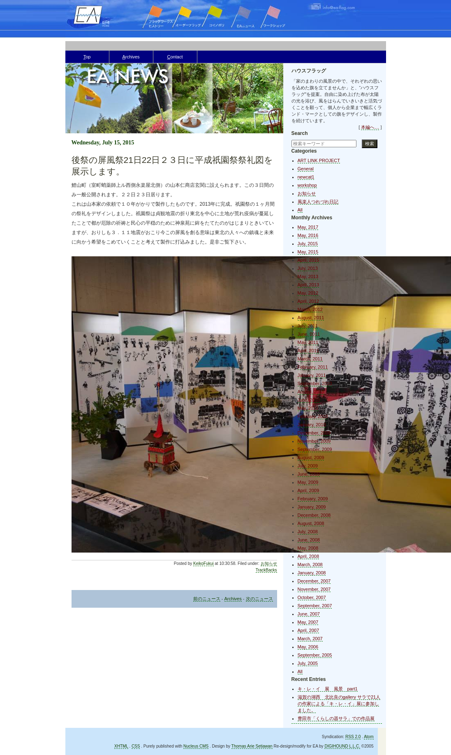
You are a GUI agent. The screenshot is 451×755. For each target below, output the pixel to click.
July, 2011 (308, 325)
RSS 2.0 (353, 736)
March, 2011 (310, 358)
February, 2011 (313, 367)
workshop (307, 185)
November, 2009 (314, 441)
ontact (175, 56)
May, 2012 (308, 292)
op (87, 56)
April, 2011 (308, 350)
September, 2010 (315, 383)
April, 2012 (308, 301)
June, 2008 (309, 539)
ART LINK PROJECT (319, 160)
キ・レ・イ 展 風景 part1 (328, 688)
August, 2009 (311, 457)
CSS (136, 746)
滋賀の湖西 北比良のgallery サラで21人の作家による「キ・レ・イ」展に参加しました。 (339, 704)
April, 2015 (308, 260)
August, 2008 (311, 523)
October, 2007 (312, 597)
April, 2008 (308, 556)
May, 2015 (308, 251)
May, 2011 (308, 342)
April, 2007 (308, 630)
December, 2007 (314, 580)
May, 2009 (308, 482)
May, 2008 (308, 548)
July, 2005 (308, 663)
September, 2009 (315, 449)
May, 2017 (308, 227)
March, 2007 (310, 638)
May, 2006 (308, 646)
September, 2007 (315, 605)
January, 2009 (312, 506)
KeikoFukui (203, 563)
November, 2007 (314, 589)
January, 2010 (312, 424)
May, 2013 (308, 276)
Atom (368, 736)
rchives (130, 56)
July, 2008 (308, 531)
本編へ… (370, 127)
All (300, 209)
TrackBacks (266, 570)
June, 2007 (309, 613)
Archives (233, 598)
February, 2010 (313, 416)
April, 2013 (308, 284)
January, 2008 (312, 572)
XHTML (121, 746)
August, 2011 (311, 317)
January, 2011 (312, 375)
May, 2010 (308, 408)
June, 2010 (309, 399)
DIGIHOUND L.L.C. (342, 746)
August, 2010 (311, 391)
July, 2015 (308, 243)
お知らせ (269, 563)
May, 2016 (308, 235)
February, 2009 (313, 498)
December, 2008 (314, 515)
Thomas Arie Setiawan (252, 746)
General (306, 168)
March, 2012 (310, 309)
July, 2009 (308, 465)
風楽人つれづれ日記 (318, 201)
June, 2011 (309, 334)
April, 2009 (308, 490)
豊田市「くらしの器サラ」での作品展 (336, 718)
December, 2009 (314, 432)
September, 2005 (315, 655)
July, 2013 (308, 268)
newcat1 (306, 176)
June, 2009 (309, 474)
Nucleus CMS (195, 746)
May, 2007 (308, 622)
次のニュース (259, 598)
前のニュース (206, 598)
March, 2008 (310, 564)
